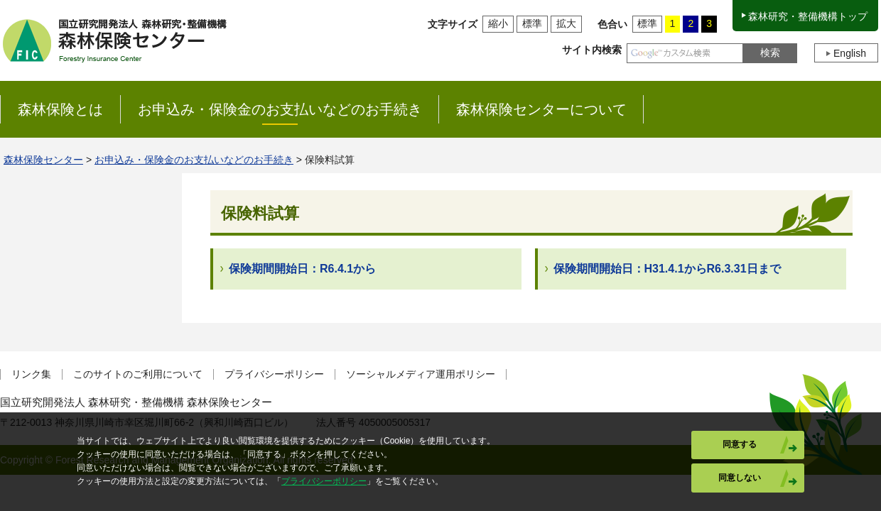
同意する (740, 444)
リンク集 (31, 374)
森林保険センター (43, 159)
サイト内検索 (592, 49)
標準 (532, 23)
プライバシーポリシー (274, 374)
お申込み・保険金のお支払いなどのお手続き (193, 159)
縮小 (498, 23)
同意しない (739, 478)
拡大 (566, 23)
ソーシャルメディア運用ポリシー (420, 374)
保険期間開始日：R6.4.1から (302, 269)
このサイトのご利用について (137, 374)
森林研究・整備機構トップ (808, 16)
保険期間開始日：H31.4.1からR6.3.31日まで (667, 269)
